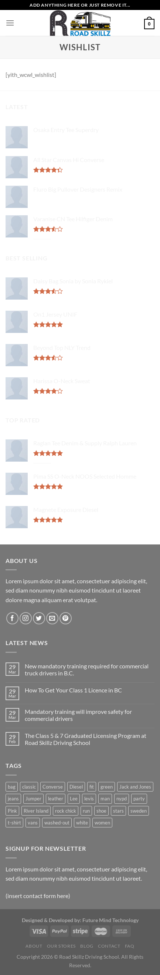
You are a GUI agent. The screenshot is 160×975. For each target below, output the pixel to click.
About (33, 946)
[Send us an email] (52, 618)
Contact (109, 946)
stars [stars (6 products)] (118, 811)
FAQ (130, 946)
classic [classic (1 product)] (29, 787)
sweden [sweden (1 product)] (138, 811)
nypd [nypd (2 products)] (121, 799)
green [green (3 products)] (107, 787)
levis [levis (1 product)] (89, 799)
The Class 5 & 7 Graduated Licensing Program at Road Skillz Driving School (85, 739)
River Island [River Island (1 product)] (36, 811)
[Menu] (10, 23)
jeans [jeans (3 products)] (13, 799)
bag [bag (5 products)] (12, 787)
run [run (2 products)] (86, 811)
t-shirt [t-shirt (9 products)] (14, 823)
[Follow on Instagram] (26, 618)
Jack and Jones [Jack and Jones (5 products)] (135, 787)
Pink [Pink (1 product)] (12, 811)
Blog (86, 946)
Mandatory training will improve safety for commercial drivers (78, 715)
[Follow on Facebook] (12, 618)
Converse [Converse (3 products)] (52, 787)
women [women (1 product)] (102, 823)
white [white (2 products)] (82, 823)
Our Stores (61, 946)
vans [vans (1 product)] (33, 823)
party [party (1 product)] (139, 799)
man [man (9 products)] (105, 799)
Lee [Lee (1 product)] (74, 799)
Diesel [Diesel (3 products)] (76, 787)
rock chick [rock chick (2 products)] (65, 811)
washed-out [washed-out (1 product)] (56, 823)
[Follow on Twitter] (39, 618)
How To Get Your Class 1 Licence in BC (73, 690)
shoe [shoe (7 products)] (101, 811)
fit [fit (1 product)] (91, 787)
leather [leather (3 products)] (55, 799)
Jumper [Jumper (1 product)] (33, 799)
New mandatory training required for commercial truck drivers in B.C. (87, 669)
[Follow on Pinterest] (65, 618)
